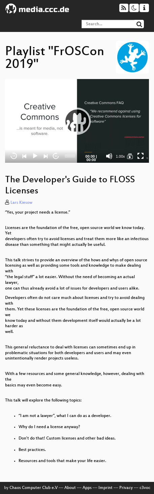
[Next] (45, 156)
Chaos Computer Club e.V (33, 488)
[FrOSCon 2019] (130, 156)
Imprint (105, 488)
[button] (77, 121)
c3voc (145, 488)
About (70, 488)
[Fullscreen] (140, 156)
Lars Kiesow (21, 202)
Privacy (126, 488)
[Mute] (109, 156)
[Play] (35, 156)
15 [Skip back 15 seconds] (14, 156)
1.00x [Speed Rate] (120, 156)
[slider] (70, 156)
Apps (87, 488)
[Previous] (24, 156)
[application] (77, 121)
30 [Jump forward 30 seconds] (55, 156)
